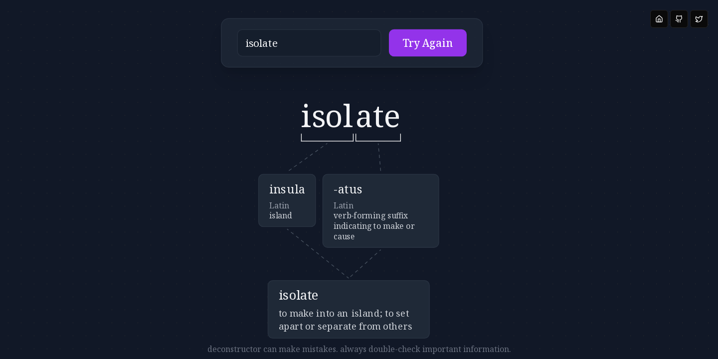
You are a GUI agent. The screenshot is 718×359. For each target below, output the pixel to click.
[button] (325, 47)
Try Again (397, 47)
